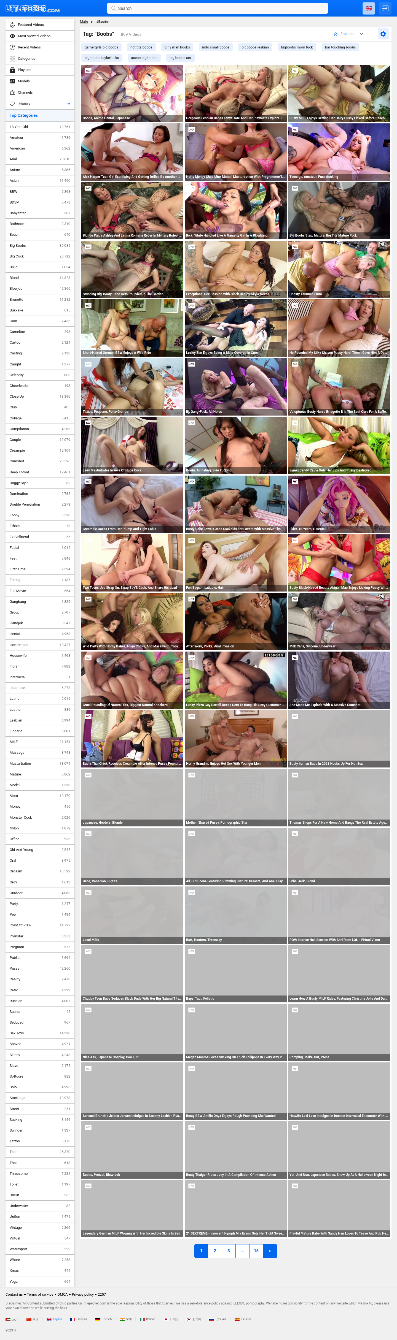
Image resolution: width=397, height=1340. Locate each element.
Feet (40, 558)
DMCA (63, 1294)
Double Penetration (40, 504)
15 (256, 1250)
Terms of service (40, 1294)
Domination (40, 493)
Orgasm (40, 871)
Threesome (40, 1173)
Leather (40, 709)
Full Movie (40, 590)
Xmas (40, 1270)
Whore (40, 1259)
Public (40, 957)
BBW (40, 191)
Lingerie (40, 731)
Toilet (40, 1184)
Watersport (40, 1249)
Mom (40, 795)
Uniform (40, 1216)
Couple (40, 439)
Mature (40, 774)
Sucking (40, 1119)
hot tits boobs (141, 47)
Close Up (40, 396)
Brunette (40, 299)
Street (40, 1108)
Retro (40, 990)
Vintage (40, 1227)
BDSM (40, 202)
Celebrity (40, 375)
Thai (40, 1162)
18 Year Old (40, 126)
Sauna (40, 1011)
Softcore (40, 1076)
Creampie (40, 450)
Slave (40, 1065)
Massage (40, 752)
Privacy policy (83, 1294)
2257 (102, 1294)
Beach (40, 234)
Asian (40, 180)
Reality (40, 979)
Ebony (40, 515)
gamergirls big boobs (101, 47)
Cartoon (40, 342)
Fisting (40, 579)
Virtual (40, 1238)
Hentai (40, 633)
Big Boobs (40, 245)
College (40, 418)
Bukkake (40, 310)
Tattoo (40, 1141)
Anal (40, 159)
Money (40, 806)
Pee (40, 914)
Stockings (40, 1097)
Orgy (40, 882)
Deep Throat (40, 472)
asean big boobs (144, 58)
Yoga (40, 1281)
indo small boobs (215, 47)
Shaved (40, 1043)
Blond (40, 277)
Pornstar (40, 936)
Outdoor (40, 893)
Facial (40, 547)
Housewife (40, 655)
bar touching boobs (340, 47)
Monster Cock (40, 817)
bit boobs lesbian (255, 47)
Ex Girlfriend (40, 537)
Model (40, 785)
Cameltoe (40, 331)
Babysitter (40, 213)
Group (40, 612)
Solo (40, 1087)
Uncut (40, 1195)
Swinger (40, 1130)
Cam (40, 321)
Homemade (40, 644)
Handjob (40, 623)
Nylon (40, 828)
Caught (40, 364)
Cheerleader (40, 385)
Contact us (14, 1294)
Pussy (40, 968)
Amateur (40, 137)
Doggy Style (40, 483)
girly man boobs (177, 47)
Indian (40, 666)
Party (40, 903)
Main (84, 22)
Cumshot (40, 461)
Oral (40, 860)
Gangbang (40, 601)
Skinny (40, 1055)
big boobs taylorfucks (102, 58)
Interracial (40, 677)
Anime (40, 169)
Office (40, 839)
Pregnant (40, 947)
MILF (40, 741)
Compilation (40, 429)
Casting (40, 353)
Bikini (40, 267)
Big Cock (40, 256)
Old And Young (40, 849)
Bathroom (40, 223)
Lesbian (40, 720)
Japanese (40, 687)
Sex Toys (40, 1033)
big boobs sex (181, 58)
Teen (40, 1151)
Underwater (40, 1205)
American (40, 148)
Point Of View (40, 925)
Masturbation (40, 763)
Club (40, 407)
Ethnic (40, 525)
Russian (40, 1001)
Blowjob (40, 288)
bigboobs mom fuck (297, 47)
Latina (40, 698)
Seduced (40, 1022)
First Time (40, 569)
